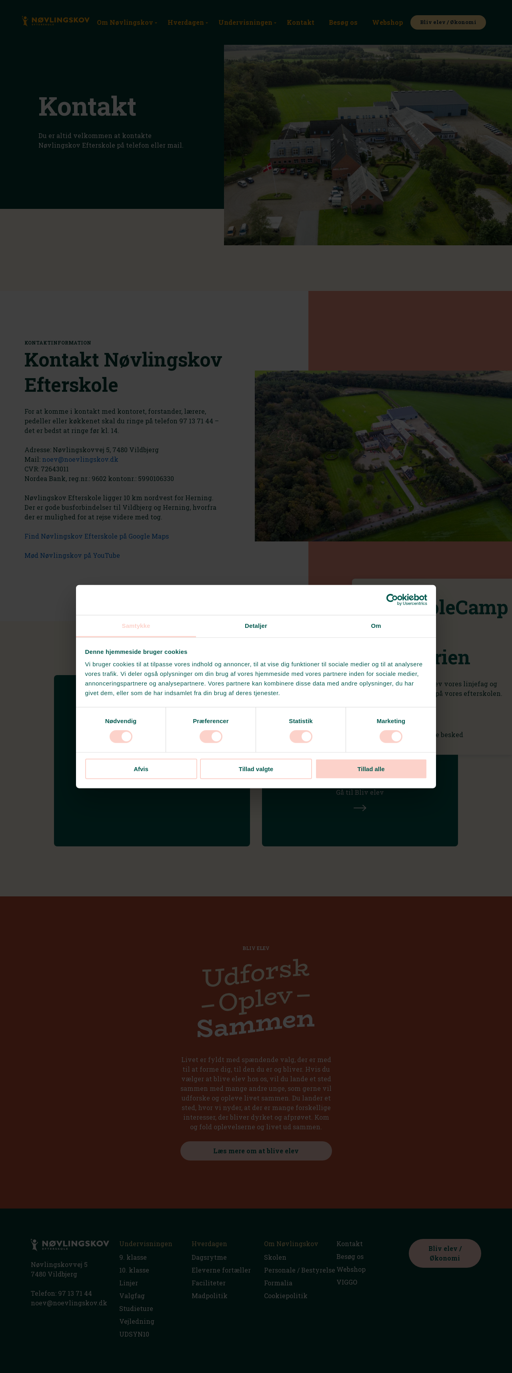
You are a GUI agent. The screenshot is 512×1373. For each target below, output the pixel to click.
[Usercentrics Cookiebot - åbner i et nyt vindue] (392, 600)
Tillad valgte (256, 768)
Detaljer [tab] (256, 625)
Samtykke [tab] (136, 625)
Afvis (141, 768)
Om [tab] (376, 625)
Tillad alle (370, 768)
